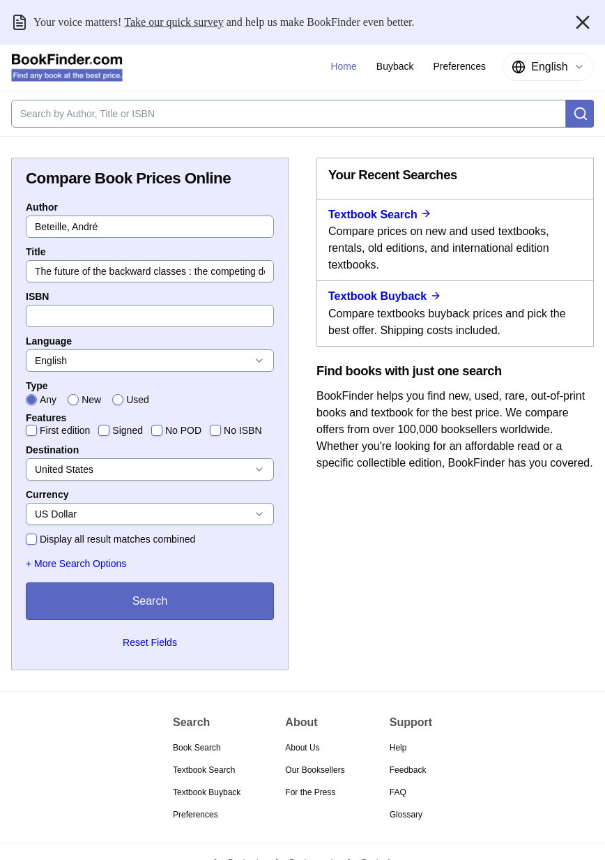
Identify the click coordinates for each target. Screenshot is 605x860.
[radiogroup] (150, 399)
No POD (183, 430)
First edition (65, 430)
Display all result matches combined (117, 539)
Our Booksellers (314, 770)
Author (42, 207)
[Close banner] (583, 22)
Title (36, 251)
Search (150, 601)
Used (137, 400)
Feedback (408, 770)
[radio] (31, 399)
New (91, 400)
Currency (47, 494)
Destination (52, 449)
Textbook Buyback (384, 296)
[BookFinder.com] (67, 68)
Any (48, 400)
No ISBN (242, 430)
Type (37, 385)
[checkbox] (31, 430)
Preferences (195, 815)
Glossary (406, 815)
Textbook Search (379, 214)
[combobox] (548, 67)
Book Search (197, 748)
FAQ (398, 792)
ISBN (37, 296)
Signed (127, 430)
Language (49, 341)
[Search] (580, 114)
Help (398, 748)
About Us (302, 748)
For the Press (310, 792)
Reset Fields (150, 642)
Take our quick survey (173, 22)
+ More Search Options (76, 563)
